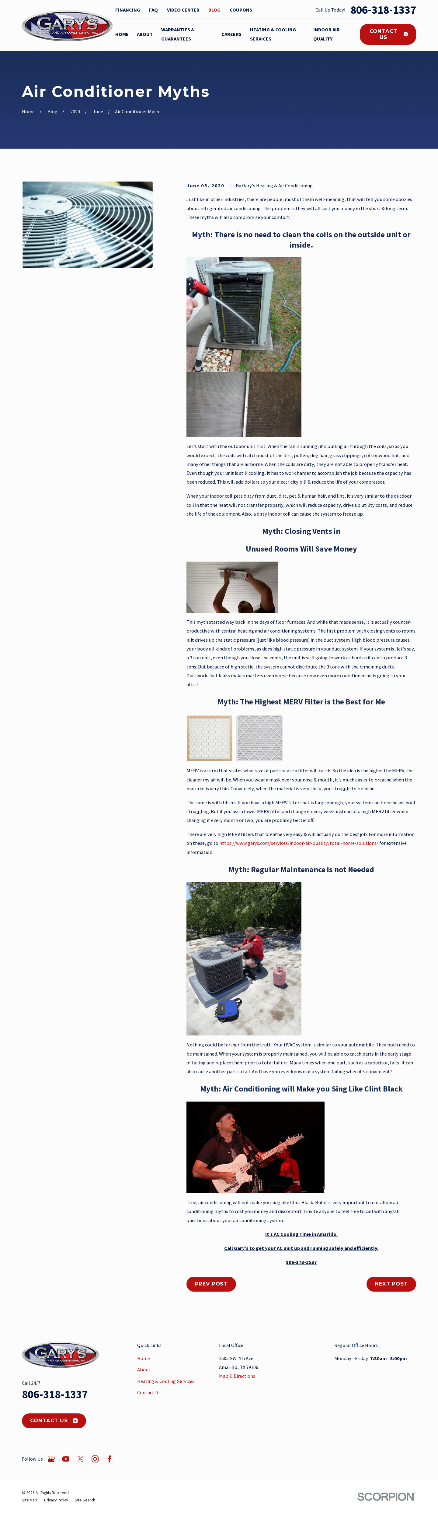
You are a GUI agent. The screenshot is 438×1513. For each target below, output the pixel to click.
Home (143, 1358)
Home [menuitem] (122, 34)
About (144, 1370)
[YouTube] (65, 1458)
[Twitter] (80, 1458)
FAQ (153, 10)
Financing (127, 10)
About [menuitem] (145, 34)
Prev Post (211, 1284)
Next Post (391, 1284)
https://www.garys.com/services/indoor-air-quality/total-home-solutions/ (298, 843)
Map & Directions (237, 1376)
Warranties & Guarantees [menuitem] (178, 33)
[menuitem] (29, 1500)
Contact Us (389, 34)
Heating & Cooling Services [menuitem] (273, 33)
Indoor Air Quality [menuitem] (326, 33)
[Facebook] (109, 1458)
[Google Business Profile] (51, 1458)
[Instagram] (95, 1458)
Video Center (183, 10)
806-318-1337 (383, 10)
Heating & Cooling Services (165, 1381)
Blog (214, 10)
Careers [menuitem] (231, 34)
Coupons (241, 10)
